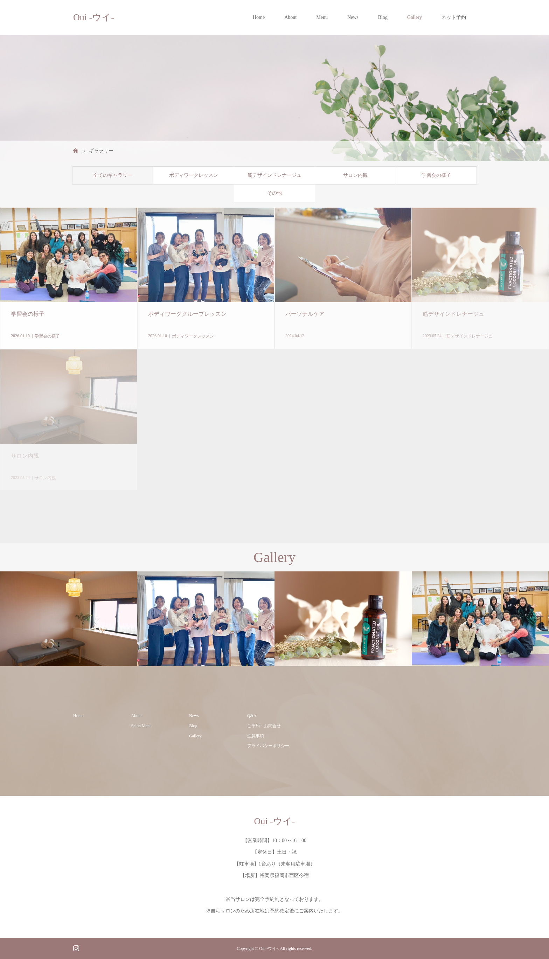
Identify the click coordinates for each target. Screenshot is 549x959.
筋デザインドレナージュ (274, 175)
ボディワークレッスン (193, 175)
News (353, 17)
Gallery (414, 17)
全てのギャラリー (112, 175)
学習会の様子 (436, 175)
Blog (383, 17)
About (290, 17)
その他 (274, 193)
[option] (68, 618)
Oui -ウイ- (93, 17)
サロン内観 (355, 175)
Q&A (252, 715)
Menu (322, 17)
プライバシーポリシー (268, 745)
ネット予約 (454, 17)
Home (259, 17)
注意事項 (255, 736)
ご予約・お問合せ (264, 725)
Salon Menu (141, 725)
